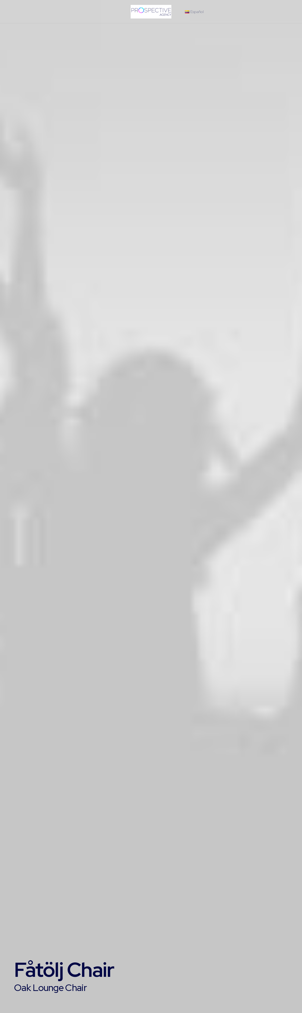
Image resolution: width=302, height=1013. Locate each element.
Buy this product (39, 953)
